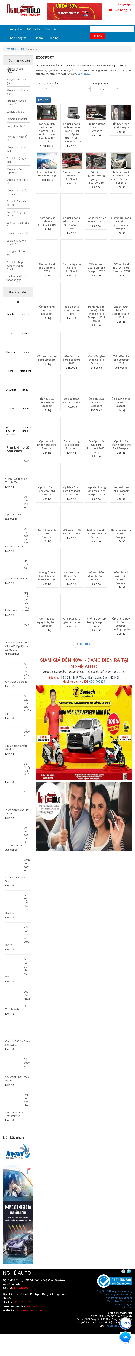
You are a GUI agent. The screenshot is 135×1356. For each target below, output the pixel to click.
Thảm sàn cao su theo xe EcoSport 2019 (47, 221)
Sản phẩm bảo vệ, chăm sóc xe (17, 192)
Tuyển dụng (126, 1307)
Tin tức (38, 38)
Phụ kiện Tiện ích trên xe (16, 203)
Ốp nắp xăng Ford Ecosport (71, 400)
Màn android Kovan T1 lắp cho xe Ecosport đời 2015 (121, 177)
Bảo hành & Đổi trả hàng (119, 1301)
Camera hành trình (17, 118)
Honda (25, 351)
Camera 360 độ (15, 111)
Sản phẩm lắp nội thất (16, 149)
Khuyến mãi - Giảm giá (17, 81)
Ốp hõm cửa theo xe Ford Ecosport (96, 402)
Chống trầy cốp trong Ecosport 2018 (96, 622)
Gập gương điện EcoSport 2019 (96, 219)
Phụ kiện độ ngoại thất (17, 160)
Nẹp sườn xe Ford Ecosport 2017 (121, 491)
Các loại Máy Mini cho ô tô (17, 242)
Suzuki (25, 408)
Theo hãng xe (18, 38)
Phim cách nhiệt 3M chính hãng (47, 173)
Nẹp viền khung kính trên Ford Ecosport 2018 (96, 491)
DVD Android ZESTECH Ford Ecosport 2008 (121, 267)
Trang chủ (15, 29)
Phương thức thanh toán (119, 1294)
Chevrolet (11, 389)
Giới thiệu (33, 29)
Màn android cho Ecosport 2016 (47, 267)
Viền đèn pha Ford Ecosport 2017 (71, 359)
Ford (22, 48)
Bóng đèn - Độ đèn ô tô (17, 127)
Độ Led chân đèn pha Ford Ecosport (96, 576)
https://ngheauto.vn (28, 1310)
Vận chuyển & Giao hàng (119, 1297)
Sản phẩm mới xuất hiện (18, 91)
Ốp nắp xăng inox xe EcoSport (47, 310)
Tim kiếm (97, 36)
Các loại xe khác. (25, 429)
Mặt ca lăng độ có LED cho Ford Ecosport (96, 533)
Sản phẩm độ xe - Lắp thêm (17, 170)
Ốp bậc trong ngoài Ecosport (121, 125)
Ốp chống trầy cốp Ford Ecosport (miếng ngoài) (121, 624)
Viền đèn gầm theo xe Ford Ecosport (96, 359)
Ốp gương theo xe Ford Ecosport (121, 402)
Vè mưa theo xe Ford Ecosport (47, 357)
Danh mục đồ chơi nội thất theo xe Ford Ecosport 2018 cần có (96, 313)
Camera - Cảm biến (17, 233)
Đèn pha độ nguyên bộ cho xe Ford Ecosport (121, 578)
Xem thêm (84, 644)
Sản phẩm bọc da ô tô (17, 181)
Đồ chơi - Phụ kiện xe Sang (10, 431)
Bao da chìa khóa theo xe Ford (71, 310)
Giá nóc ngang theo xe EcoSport (72, 175)
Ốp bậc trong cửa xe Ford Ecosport (71, 445)
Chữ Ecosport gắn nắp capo (71, 620)
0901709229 (84, 73)
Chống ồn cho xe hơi (16, 253)
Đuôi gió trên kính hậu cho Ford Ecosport (46, 576)
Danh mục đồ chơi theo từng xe (17, 278)
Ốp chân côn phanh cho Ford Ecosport (46, 445)
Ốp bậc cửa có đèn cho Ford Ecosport (47, 491)
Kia (10, 333)
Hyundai (10, 351)
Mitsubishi (25, 370)
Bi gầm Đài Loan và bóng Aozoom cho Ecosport (121, 223)
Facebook (126, 1271)
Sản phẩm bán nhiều (15, 70)
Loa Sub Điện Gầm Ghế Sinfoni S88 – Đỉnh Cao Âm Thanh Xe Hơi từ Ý (47, 132)
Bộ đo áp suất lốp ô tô (27, 770)
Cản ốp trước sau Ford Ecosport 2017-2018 (96, 446)
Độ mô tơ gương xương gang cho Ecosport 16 (96, 177)
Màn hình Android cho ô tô (17, 102)
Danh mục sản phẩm (47, 83)
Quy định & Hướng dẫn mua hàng (114, 1291)
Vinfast (25, 314)
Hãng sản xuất (101, 83)
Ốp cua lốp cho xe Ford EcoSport (71, 267)
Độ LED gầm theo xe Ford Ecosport (71, 576)
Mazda (25, 333)
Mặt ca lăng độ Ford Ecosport (71, 531)
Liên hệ (53, 38)
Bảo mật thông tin (123, 1304)
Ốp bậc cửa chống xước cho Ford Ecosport (121, 445)
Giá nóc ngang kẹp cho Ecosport (96, 127)
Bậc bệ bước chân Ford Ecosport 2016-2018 (121, 312)
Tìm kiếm (43, 100)
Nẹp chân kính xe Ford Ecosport (47, 533)
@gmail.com (35, 1306)
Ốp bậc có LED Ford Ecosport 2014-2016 (71, 491)
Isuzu (25, 389)
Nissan (10, 408)
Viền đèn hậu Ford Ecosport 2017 (121, 359)
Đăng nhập (124, 4)
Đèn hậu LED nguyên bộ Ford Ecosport (46, 622)
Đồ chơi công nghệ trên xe (17, 213)
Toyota (10, 314)
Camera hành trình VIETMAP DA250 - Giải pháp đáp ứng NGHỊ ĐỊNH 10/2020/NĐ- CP (71, 132)
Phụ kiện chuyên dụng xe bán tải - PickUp (16, 265)
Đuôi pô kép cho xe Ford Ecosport (121, 533)
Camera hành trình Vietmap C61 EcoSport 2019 (71, 223)
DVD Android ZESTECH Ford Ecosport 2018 (96, 267)
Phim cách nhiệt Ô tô (17, 138)
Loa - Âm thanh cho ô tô (18, 224)
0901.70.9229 (22, 1302)
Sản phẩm (53, 29)
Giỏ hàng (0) (120, 10)
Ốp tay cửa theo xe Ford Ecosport (47, 402)
